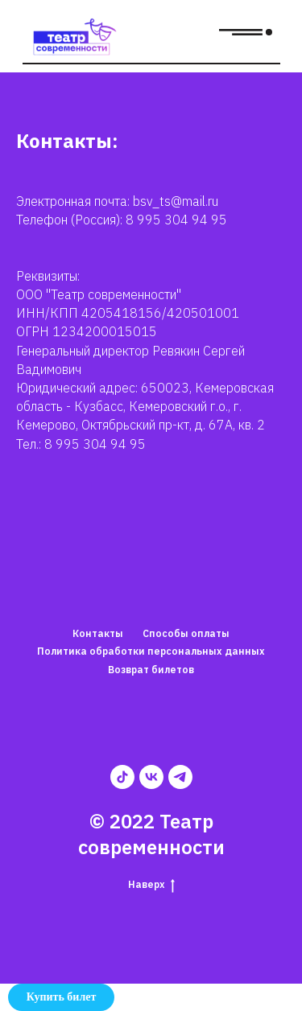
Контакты (97, 633)
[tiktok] (122, 777)
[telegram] (180, 777)
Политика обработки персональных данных (151, 651)
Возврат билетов (151, 670)
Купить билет (62, 997)
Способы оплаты (186, 633)
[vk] (151, 777)
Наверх (151, 884)
